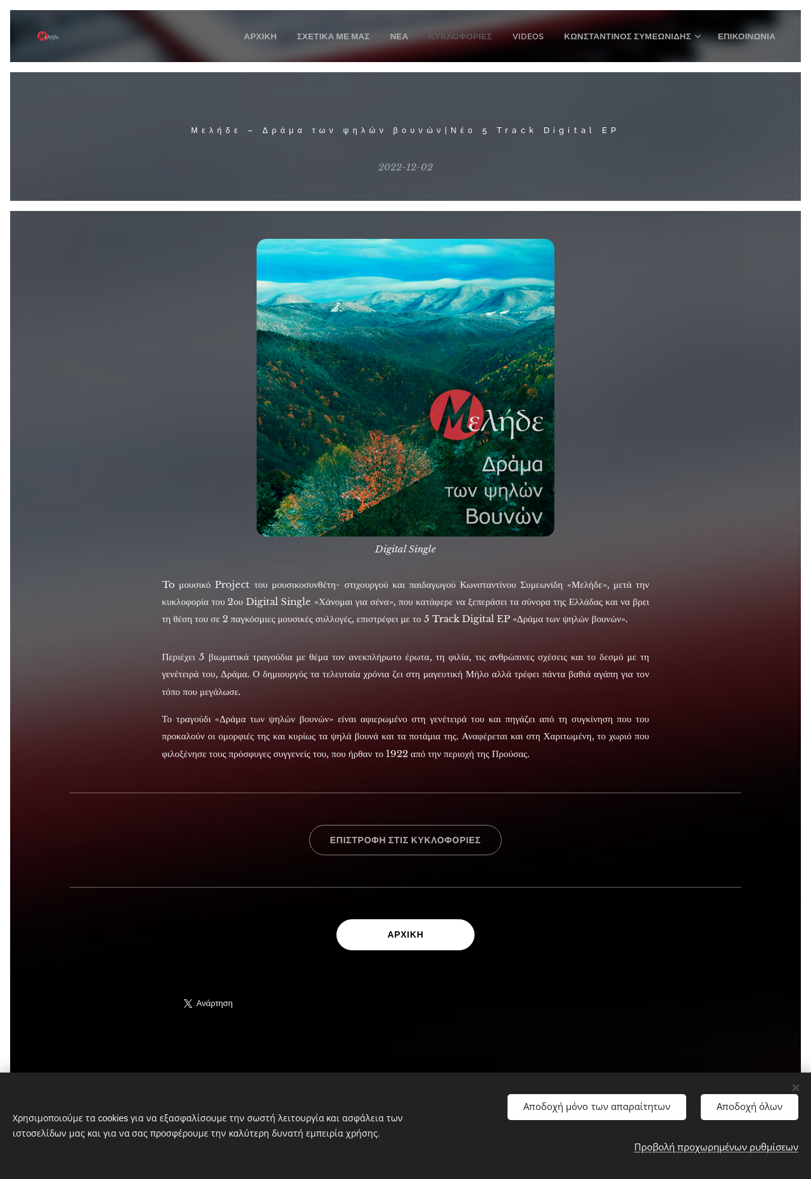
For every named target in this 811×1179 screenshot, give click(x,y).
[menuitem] (279, 36)
